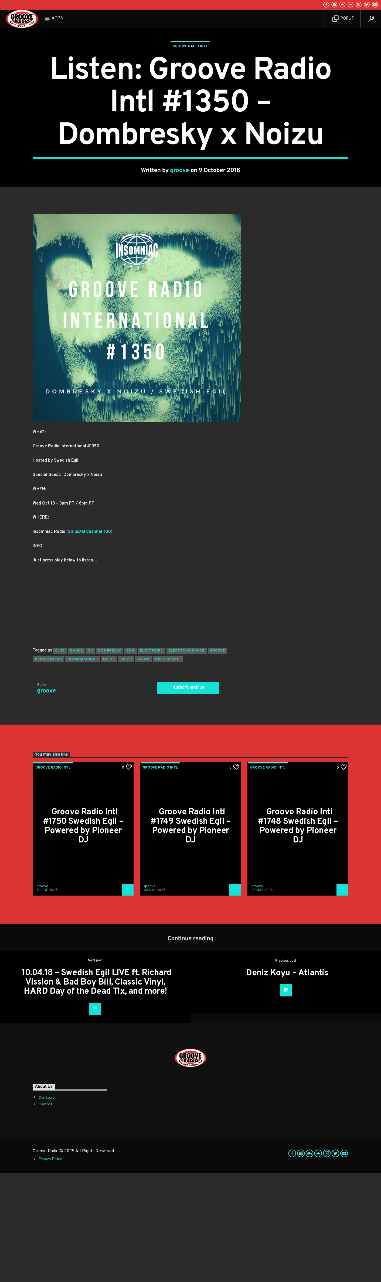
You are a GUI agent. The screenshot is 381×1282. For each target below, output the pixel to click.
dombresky (109, 759)
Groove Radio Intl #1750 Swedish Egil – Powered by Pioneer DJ (83, 935)
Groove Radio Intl (190, 101)
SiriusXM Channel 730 (89, 640)
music (109, 768)
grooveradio (48, 768)
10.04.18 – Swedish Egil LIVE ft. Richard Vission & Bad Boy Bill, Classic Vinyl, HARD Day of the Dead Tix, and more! (96, 1091)
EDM (131, 759)
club (60, 759)
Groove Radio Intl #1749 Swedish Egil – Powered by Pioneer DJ (190, 935)
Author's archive (188, 796)
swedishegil (168, 768)
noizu (126, 768)
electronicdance (187, 759)
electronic (151, 759)
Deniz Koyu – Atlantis (287, 1082)
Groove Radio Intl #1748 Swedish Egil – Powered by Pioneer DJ (298, 935)
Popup (343, 19)
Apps (57, 18)
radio (143, 768)
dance (76, 759)
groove (179, 225)
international (82, 768)
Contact (45, 1213)
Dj (90, 759)
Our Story (47, 1206)
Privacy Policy (50, 1268)
